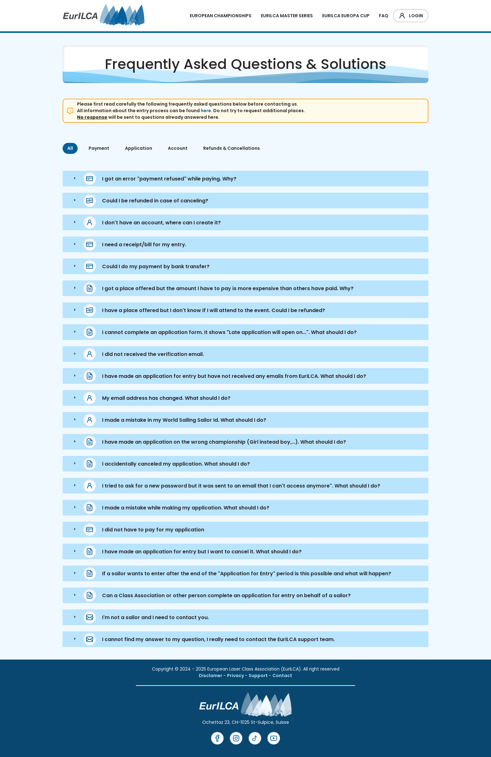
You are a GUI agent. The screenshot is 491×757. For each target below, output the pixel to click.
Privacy (236, 675)
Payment (99, 148)
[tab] (245, 178)
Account (178, 148)
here (206, 110)
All (70, 148)
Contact (282, 675)
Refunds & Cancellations (231, 148)
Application (138, 148)
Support (259, 675)
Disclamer (211, 675)
